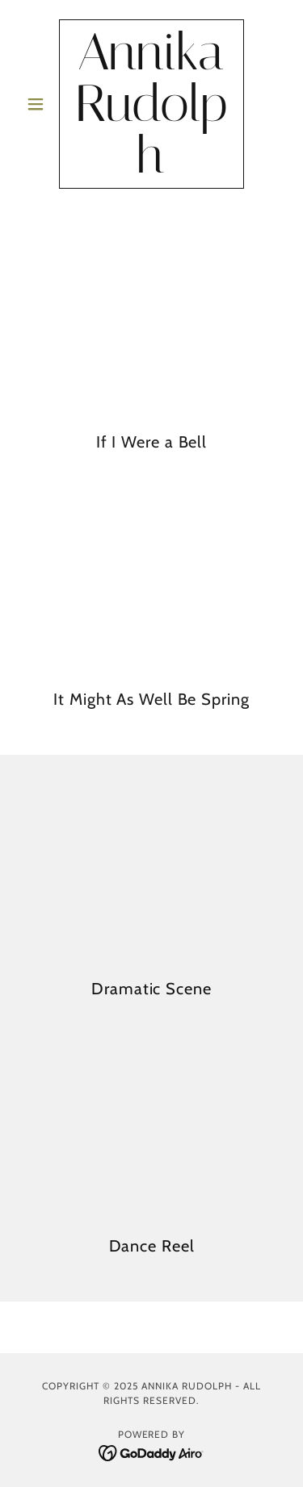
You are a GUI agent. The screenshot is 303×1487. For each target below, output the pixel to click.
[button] (39, 104)
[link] (151, 104)
